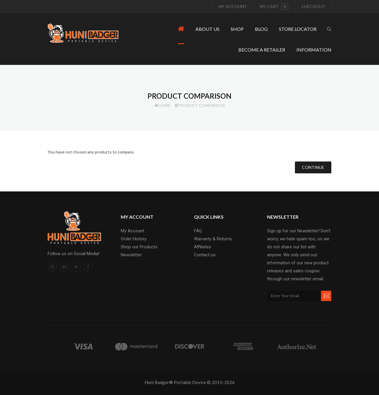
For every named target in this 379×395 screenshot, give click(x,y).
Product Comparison (202, 105)
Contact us (205, 255)
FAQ (198, 231)
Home (165, 105)
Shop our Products (139, 247)
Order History (134, 239)
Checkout (313, 6)
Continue (313, 167)
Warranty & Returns (213, 239)
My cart (274, 6)
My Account (233, 6)
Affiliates (202, 247)
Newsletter (131, 255)
